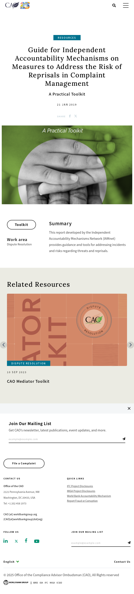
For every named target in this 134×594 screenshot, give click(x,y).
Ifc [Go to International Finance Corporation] (46, 582)
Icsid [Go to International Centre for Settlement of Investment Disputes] (59, 582)
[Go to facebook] (26, 540)
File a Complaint (24, 463)
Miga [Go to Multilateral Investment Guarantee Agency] (52, 582)
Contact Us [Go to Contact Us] (122, 562)
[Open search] (114, 5)
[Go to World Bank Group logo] (15, 582)
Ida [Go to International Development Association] (41, 582)
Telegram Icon (123, 439)
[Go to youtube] (36, 541)
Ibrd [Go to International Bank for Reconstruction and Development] (35, 582)
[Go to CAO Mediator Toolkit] (67, 339)
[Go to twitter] (16, 541)
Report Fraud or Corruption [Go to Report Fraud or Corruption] (82, 501)
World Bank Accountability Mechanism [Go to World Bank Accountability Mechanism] (89, 496)
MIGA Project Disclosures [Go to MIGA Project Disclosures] (81, 491)
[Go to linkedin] (5, 541)
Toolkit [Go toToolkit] (23, 225)
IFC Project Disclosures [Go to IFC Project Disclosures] (80, 486)
